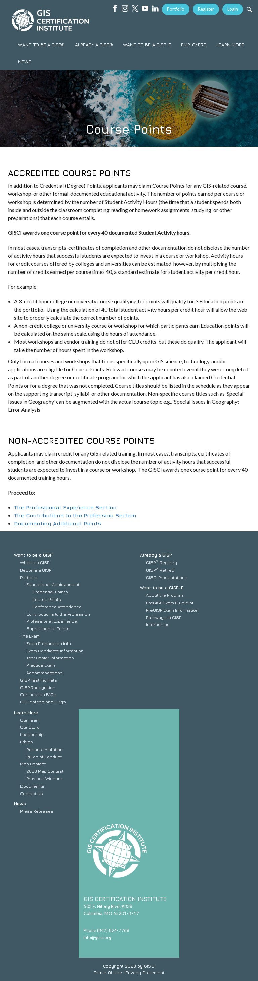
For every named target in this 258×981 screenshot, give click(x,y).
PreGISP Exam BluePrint (170, 602)
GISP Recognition (37, 687)
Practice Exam (40, 665)
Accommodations (44, 672)
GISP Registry (161, 562)
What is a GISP (34, 562)
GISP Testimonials (38, 680)
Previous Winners (44, 778)
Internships (158, 624)
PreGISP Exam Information (172, 610)
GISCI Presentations (166, 577)
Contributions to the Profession (58, 614)
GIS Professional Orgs (43, 701)
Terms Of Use (108, 972)
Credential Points (50, 591)
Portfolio (175, 9)
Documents (32, 786)
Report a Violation (44, 749)
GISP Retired (160, 570)
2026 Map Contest (44, 771)
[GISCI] (50, 20)
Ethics (26, 741)
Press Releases (36, 811)
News (20, 803)
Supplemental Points (48, 628)
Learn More (26, 712)
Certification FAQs (38, 694)
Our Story (30, 727)
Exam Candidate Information (55, 650)
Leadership (32, 734)
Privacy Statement (145, 972)
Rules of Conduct (44, 756)
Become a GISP (35, 570)
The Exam (30, 636)
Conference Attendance (57, 606)
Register (206, 9)
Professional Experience (51, 621)
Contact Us (31, 793)
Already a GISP (156, 555)
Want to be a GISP (33, 555)
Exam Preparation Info (48, 643)
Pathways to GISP (163, 617)
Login (232, 9)
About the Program (165, 595)
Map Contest (33, 763)
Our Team (30, 720)
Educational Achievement (52, 584)
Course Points (46, 599)
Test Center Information (50, 657)
